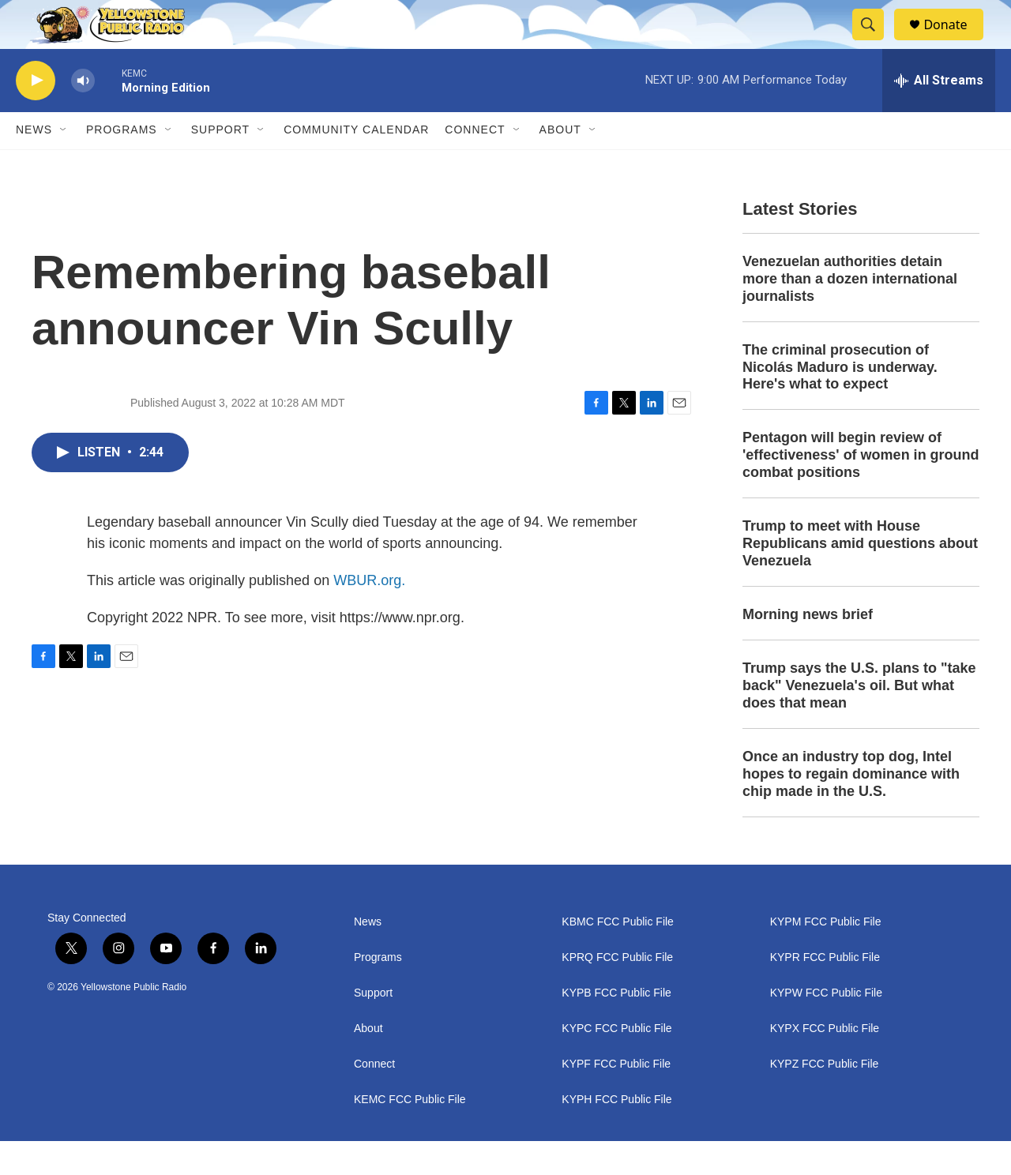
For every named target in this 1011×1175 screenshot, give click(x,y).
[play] (35, 115)
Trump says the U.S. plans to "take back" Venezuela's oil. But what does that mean (859, 719)
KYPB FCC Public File (616, 1027)
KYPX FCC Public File (824, 1062)
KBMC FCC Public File (618, 956)
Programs (121, 164)
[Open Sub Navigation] (64, 164)
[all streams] (938, 114)
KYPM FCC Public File (825, 956)
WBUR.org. (369, 614)
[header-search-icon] (875, 42)
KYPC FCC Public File (616, 1062)
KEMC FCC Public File (410, 1133)
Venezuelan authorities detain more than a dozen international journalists (849, 312)
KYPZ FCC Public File (824, 1098)
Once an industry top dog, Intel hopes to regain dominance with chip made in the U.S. (851, 808)
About (368, 1062)
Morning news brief (807, 648)
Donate (954, 41)
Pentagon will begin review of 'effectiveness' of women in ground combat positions (860, 489)
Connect (475, 164)
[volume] (83, 115)
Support (220, 164)
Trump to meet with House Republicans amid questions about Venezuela (860, 578)
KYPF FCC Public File (616, 1098)
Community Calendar (356, 164)
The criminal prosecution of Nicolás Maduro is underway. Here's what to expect (840, 401)
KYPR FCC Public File (825, 991)
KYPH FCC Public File (616, 1133)
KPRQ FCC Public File (617, 991)
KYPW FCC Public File (826, 1027)
